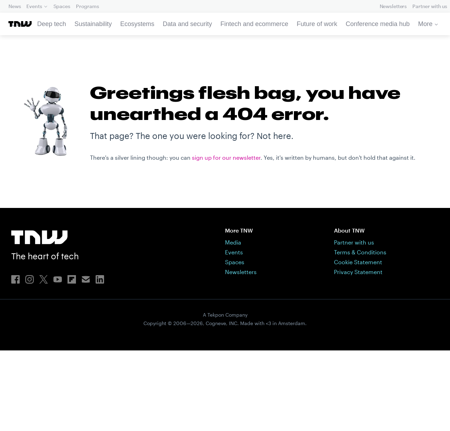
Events (34, 6)
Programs (87, 6)
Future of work (317, 23)
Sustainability (93, 23)
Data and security (187, 23)
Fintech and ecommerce (254, 23)
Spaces (61, 6)
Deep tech (51, 23)
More (425, 23)
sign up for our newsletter (226, 286)
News (14, 6)
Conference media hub (378, 23)
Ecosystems (137, 23)
